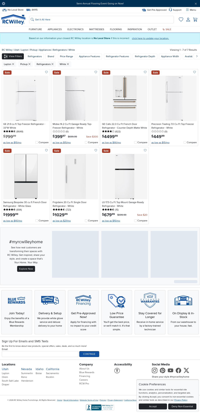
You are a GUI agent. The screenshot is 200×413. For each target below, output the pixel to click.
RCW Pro (84, 383)
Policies (103, 400)
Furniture (35, 29)
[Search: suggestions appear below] (101, 19)
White (72, 49)
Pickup (34, 49)
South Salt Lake (10, 380)
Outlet (152, 29)
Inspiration (135, 29)
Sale (166, 29)
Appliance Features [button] (89, 56)
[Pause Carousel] (4, 3)
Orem (5, 377)
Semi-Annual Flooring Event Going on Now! (100, 3)
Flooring (116, 29)
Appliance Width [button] (170, 56)
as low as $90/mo (111, 142)
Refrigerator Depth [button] (145, 56)
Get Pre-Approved (154, 10)
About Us (84, 368)
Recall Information (71, 400)
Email (5, 349)
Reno (24, 377)
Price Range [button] (66, 56)
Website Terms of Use (89, 400)
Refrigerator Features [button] (117, 56)
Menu (191, 10)
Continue (89, 354)
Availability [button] (191, 56)
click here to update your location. (150, 38)
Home (59, 400)
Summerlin (27, 373)
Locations (8, 364)
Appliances (55, 29)
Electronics (75, 29)
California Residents (132, 400)
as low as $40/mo (12, 220)
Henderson (27, 380)
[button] (13, 56)
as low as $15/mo (12, 142)
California (52, 369)
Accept (153, 406)
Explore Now (26, 268)
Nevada (26, 369)
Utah (17, 49)
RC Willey (7, 49)
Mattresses (96, 29)
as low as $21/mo (62, 220)
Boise (39, 373)
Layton (25, 49)
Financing (84, 376)
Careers (83, 379)
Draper (5, 384)
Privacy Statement (115, 400)
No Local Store (13, 9)
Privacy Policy (180, 400)
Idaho (39, 369)
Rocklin (50, 377)
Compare (44, 142)
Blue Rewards (86, 372)
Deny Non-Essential (182, 406)
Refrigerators (60, 49)
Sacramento (52, 373)
